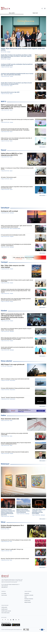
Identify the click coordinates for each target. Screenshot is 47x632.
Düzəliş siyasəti (27, 600)
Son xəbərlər (3, 593)
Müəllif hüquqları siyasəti (6, 610)
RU (44, 629)
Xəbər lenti (35, 13)
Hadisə (3, 415)
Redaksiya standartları (28, 598)
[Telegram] (13, 620)
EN (39, 629)
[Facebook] (5, 620)
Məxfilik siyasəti (4, 609)
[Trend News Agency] (4, 576)
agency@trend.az (4, 587)
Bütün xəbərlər (42, 146)
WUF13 (3, 101)
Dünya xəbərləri (6, 361)
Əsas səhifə (12, 13)
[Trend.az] (5, 8)
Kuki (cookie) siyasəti (5, 612)
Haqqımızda (26, 593)
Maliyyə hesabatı (27, 602)
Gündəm (4, 311)
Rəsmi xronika (4, 595)
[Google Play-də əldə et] (16, 625)
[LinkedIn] (16, 620)
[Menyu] (45, 8)
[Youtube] (11, 620)
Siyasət (3, 150)
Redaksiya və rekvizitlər (28, 595)
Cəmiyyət (4, 262)
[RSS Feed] (19, 620)
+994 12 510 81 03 (4, 585)
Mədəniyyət (5, 464)
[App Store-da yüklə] (6, 625)
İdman (3, 522)
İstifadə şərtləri (4, 607)
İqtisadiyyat (5, 208)
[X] (8, 620)
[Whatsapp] (2, 620)
